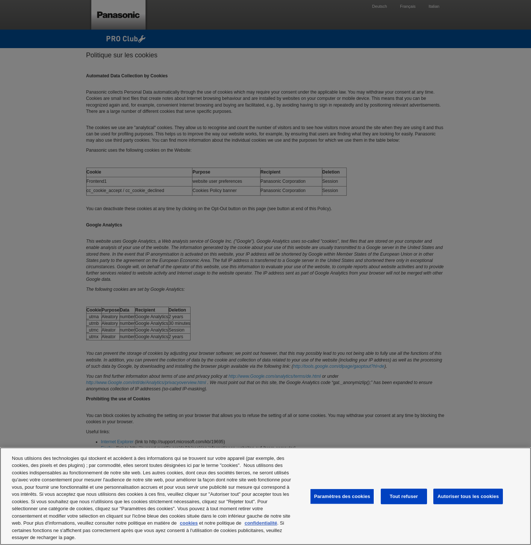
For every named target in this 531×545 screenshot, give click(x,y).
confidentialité (261, 523)
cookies (189, 523)
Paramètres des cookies (342, 496)
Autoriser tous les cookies (468, 496)
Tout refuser (404, 496)
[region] (265, 496)
